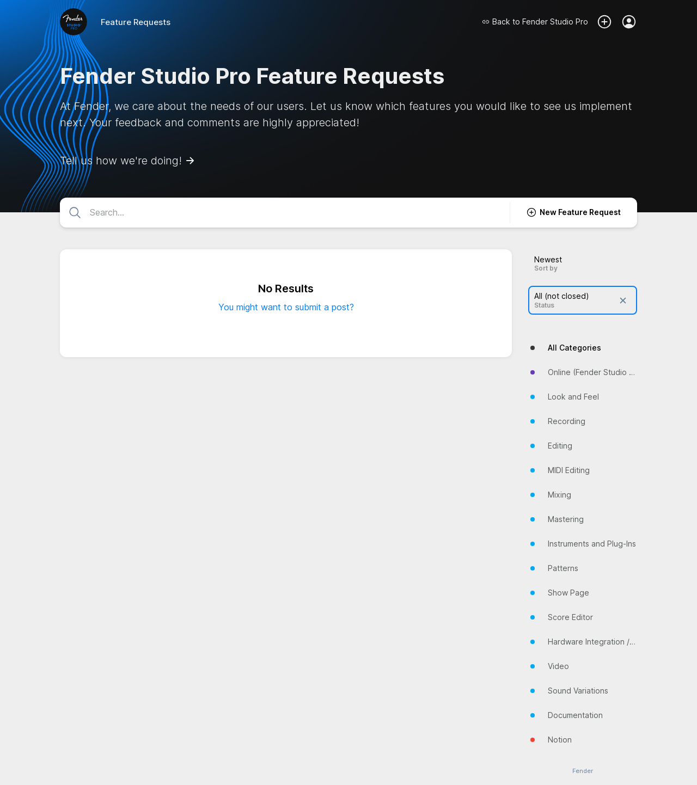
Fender (582, 771)
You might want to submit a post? (286, 307)
